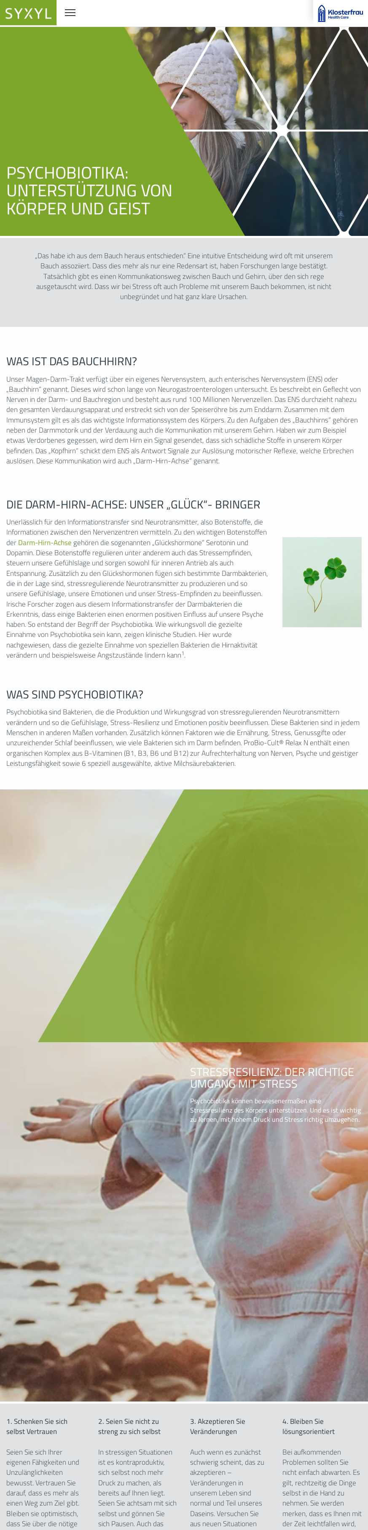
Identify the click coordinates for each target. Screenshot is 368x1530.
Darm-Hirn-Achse (45, 542)
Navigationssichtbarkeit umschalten (71, 12)
